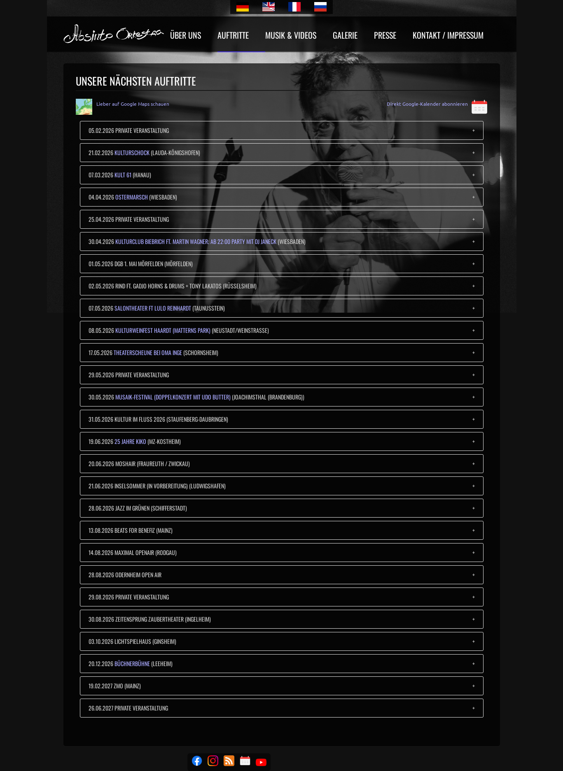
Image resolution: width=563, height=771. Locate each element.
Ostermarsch (131, 197)
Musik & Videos (290, 36)
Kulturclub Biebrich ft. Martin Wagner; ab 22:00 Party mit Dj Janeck (195, 241)
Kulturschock (132, 152)
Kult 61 (122, 174)
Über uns (185, 36)
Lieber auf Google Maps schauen (132, 103)
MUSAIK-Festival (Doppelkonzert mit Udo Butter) (173, 396)
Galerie (345, 36)
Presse (385, 36)
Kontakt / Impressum (448, 36)
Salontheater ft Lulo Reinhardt (152, 308)
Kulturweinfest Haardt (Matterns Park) (162, 330)
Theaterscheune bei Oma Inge (148, 352)
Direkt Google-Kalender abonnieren (437, 103)
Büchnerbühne (132, 663)
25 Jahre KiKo (130, 441)
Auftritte (233, 36)
